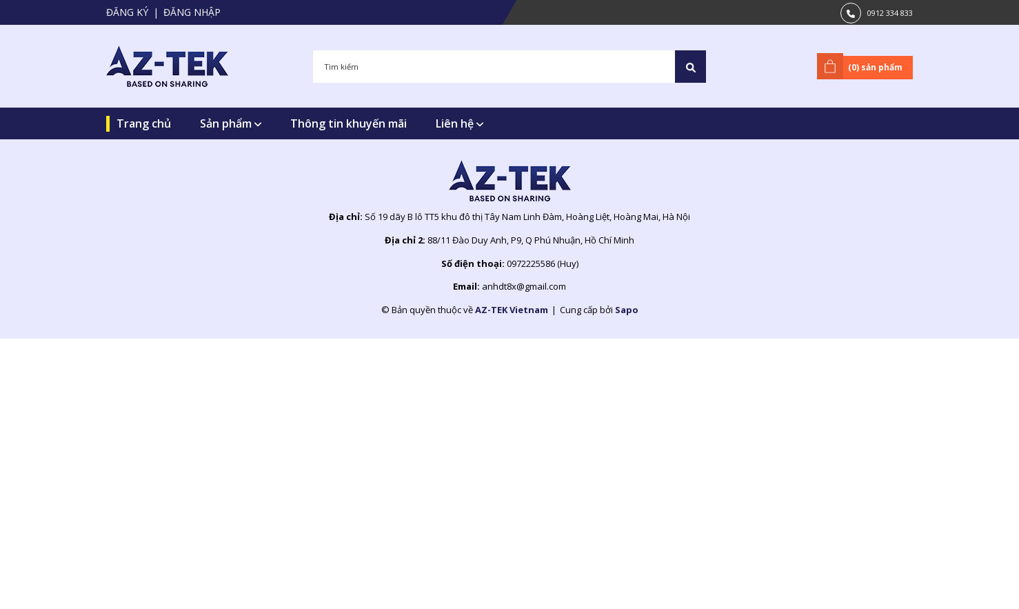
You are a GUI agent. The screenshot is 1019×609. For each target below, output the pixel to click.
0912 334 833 (890, 13)
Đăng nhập (192, 12)
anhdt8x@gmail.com (524, 286)
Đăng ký (127, 12)
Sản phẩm (230, 123)
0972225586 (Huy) (542, 263)
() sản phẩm (862, 66)
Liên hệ (459, 123)
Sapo (626, 309)
